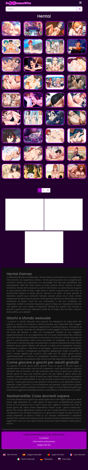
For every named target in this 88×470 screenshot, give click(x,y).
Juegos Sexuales (32, 454)
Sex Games (10, 454)
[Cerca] (79, 8)
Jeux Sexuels (77, 454)
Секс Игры (64, 459)
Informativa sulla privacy (44, 441)
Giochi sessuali (26, 459)
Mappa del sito (44, 445)
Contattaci (44, 438)
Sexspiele (46, 459)
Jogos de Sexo (56, 454)
